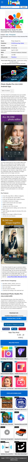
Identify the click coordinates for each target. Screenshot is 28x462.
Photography (12, 34)
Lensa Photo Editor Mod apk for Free (17, 276)
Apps (7, 34)
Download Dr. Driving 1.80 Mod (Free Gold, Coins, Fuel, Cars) (21, 439)
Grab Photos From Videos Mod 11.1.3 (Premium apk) (21, 388)
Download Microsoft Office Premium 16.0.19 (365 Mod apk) (21, 424)
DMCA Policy (14, 460)
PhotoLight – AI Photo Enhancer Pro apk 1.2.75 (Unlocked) (7, 388)
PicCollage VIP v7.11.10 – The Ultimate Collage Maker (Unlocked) (7, 358)
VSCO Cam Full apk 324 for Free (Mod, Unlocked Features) (7, 439)
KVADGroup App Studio (17, 43)
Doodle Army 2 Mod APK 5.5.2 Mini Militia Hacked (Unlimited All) (7, 424)
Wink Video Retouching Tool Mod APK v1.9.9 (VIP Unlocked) (21, 454)
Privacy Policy (14, 458)
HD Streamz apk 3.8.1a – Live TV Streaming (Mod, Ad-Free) (21, 409)
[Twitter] (14, 329)
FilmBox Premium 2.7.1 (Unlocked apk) (21, 373)
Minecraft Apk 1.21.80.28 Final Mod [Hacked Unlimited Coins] (7, 409)
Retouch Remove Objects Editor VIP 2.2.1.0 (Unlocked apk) (7, 373)
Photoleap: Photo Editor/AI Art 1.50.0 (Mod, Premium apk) (21, 358)
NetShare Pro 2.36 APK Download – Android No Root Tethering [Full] (7, 454)
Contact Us (22, 458)
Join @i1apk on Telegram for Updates (14, 324)
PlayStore (14, 57)
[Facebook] (6, 329)
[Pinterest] (22, 329)
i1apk (2, 458)
